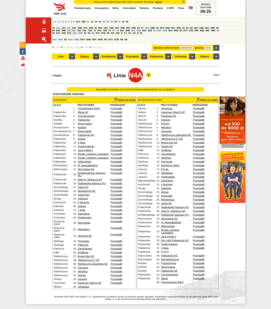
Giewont (82, 279)
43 (123, 21)
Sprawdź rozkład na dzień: (167, 48)
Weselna (83, 271)
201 (112, 33)
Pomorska (83, 241)
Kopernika (83, 194)
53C (106, 28)
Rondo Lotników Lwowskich (93, 154)
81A (133, 30)
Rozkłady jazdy (71, 47)
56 (138, 28)
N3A (70, 39)
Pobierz (204, 56)
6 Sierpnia (83, 202)
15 (100, 21)
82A (144, 30)
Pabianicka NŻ (86, 135)
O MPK (170, 8)
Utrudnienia (108, 56)
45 (127, 21)
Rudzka (82, 127)
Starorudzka (84, 131)
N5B (100, 39)
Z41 (69, 28)
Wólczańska (84, 161)
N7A (110, 39)
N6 (105, 39)
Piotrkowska (84, 217)
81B (139, 30)
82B (150, 30)
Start (56, 47)
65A (207, 28)
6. (122, 33)
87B (191, 30)
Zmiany (84, 56)
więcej (158, 2)
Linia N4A (97, 47)
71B (79, 30)
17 (107, 21)
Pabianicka (84, 119)
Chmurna (83, 267)
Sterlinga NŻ (85, 236)
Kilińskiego (84, 229)
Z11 (58, 28)
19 (115, 21)
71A (73, 30)
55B (134, 28)
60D (179, 28)
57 (142, 28)
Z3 (53, 28)
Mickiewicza (168, 199)
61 (183, 28)
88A (196, 30)
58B (153, 28)
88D (213, 30)
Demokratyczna (170, 259)
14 (96, 21)
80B (128, 30)
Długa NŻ (83, 112)
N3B (76, 39)
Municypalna (85, 123)
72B (90, 30)
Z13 (64, 28)
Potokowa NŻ (168, 116)
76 (109, 30)
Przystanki (132, 56)
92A (75, 33)
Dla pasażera (102, 8)
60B (168, 28)
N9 (125, 39)
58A (147, 28)
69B (64, 30)
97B (103, 33)
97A (98, 33)
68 (53, 30)
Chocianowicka (86, 116)
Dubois (82, 138)
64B (201, 28)
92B (80, 33)
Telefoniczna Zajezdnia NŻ (93, 264)
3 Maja (81, 142)
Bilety (116, 8)
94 (89, 33)
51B (91, 28)
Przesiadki (116, 108)
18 (111, 21)
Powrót (57, 75)
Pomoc (216, 75)
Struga (165, 192)
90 (53, 33)
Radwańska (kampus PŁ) (92, 183)
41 (119, 21)
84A (159, 30)
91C (69, 33)
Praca (181, 8)
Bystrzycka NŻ (86, 256)
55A (128, 28)
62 (187, 28)
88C (208, 30)
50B (80, 28)
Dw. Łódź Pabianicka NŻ (175, 240)
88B (202, 30)
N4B (88, 39)
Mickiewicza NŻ (86, 191)
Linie (85, 47)
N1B (60, 39)
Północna (83, 245)
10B (83, 21)
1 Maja (81, 210)
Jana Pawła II (85, 150)
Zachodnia (84, 213)
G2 (134, 33)
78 (117, 30)
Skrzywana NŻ (86, 169)
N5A (94, 39)
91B (64, 33)
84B (165, 30)
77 (113, 30)
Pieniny (82, 275)
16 (103, 21)
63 (191, 28)
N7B (116, 39)
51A (85, 28)
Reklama (144, 8)
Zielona (82, 206)
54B (122, 28)
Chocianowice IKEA (89, 108)
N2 (65, 39)
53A (100, 28)
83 (154, 30)
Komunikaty (129, 8)
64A (196, 28)
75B (105, 30)
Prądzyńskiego (86, 146)
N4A (82, 39)
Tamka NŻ (167, 146)
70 (68, 30)
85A (170, 30)
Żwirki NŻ (83, 187)
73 (94, 30)
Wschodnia (84, 222)
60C (173, 28)
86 (181, 30)
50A (74, 28)
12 (92, 21)
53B (111, 28)
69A (58, 30)
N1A (54, 39)
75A (99, 30)
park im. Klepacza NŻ (90, 179)
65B (213, 28)
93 (85, 33)
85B (176, 30)
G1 (129, 33)
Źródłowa (83, 252)
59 (157, 28)
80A (122, 30)
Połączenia (156, 56)
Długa (164, 278)
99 (108, 33)
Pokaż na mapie (124, 99)
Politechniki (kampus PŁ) (175, 214)
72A (84, 30)
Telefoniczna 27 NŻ (88, 260)
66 (217, 28)
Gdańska (83, 198)
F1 (125, 33)
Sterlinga (166, 157)
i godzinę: (199, 48)
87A (185, 30)
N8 (121, 39)
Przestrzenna (168, 263)
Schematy (180, 56)
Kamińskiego (85, 248)
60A (162, 28)
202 (118, 33)
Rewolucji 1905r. (170, 165)
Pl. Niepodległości (88, 165)
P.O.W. (165, 169)
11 (88, 21)
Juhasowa (83, 286)
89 (218, 30)
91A (58, 33)
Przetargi (158, 8)
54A (117, 28)
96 (93, 33)
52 (95, 28)
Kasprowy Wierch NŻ (90, 283)
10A (78, 21)
